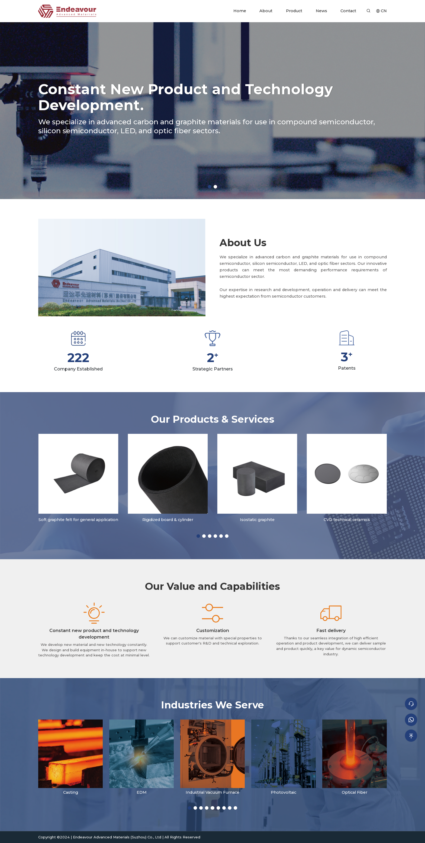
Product (294, 10)
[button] (209, 186)
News (321, 10)
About (265, 10)
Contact (348, 10)
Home (239, 10)
